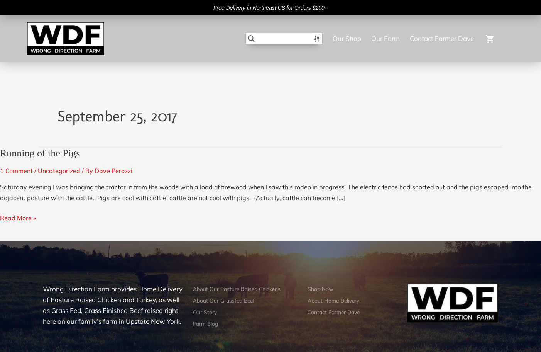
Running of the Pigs (40, 153)
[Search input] (284, 38)
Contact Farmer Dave (442, 38)
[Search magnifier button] (251, 38)
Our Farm (385, 38)
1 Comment (16, 171)
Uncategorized (59, 171)
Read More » (18, 217)
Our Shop (347, 38)
